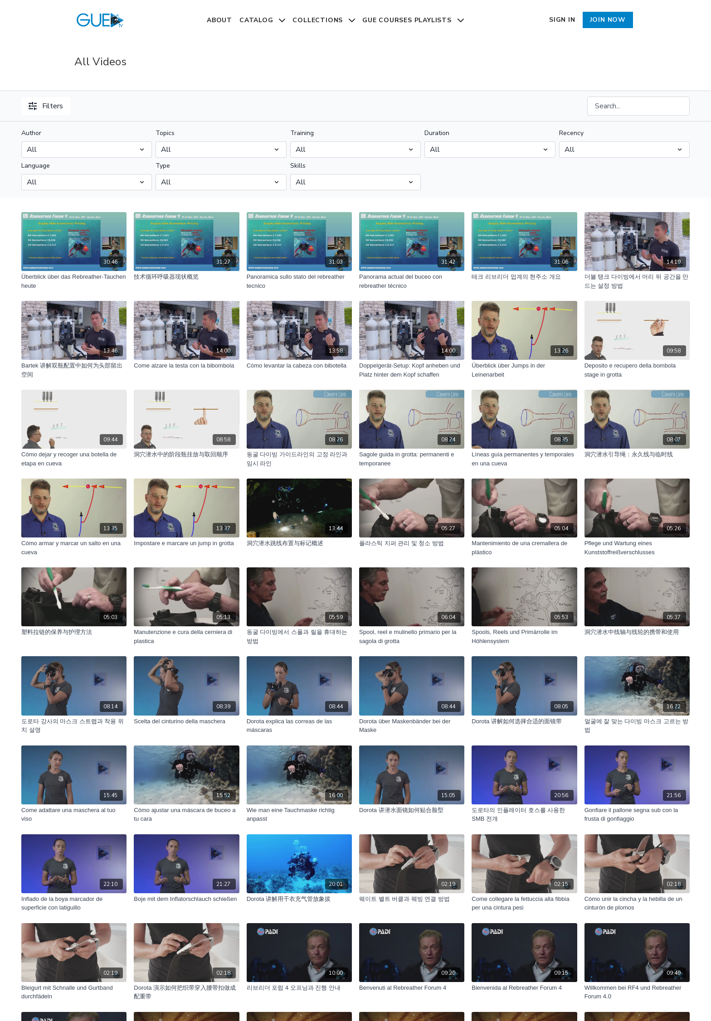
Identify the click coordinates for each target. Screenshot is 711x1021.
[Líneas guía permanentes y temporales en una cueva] (524, 459)
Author (31, 133)
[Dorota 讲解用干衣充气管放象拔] (299, 899)
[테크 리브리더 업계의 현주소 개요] (524, 276)
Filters (46, 106)
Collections (323, 20)
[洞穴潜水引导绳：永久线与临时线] (637, 454)
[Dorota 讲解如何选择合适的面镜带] (524, 721)
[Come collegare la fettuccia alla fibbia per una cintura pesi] (524, 903)
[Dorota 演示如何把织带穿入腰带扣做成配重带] (186, 992)
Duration (436, 133)
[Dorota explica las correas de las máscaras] (299, 726)
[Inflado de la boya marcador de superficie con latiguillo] (74, 903)
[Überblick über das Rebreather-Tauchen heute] (74, 281)
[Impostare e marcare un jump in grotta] (186, 543)
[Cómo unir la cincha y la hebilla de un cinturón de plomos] (637, 903)
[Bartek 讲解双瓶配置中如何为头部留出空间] (74, 370)
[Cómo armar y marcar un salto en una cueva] (74, 547)
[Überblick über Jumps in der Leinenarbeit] (524, 370)
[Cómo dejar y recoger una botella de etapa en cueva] (74, 459)
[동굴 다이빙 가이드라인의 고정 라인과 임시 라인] (299, 459)
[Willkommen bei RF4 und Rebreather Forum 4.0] (637, 992)
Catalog (262, 20)
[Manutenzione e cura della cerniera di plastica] (186, 636)
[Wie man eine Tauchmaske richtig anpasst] (299, 814)
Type (163, 165)
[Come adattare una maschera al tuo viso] (74, 814)
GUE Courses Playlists (413, 20)
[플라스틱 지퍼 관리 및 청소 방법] (411, 543)
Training (302, 133)
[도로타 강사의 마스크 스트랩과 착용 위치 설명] (74, 726)
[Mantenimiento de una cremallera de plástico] (524, 547)
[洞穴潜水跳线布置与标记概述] (299, 543)
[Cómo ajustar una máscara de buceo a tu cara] (186, 814)
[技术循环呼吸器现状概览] (186, 276)
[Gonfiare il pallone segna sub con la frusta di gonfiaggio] (637, 814)
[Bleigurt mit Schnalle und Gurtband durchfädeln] (74, 992)
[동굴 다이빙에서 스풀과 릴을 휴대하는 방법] (299, 636)
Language (35, 165)
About (219, 20)
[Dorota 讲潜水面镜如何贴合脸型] (411, 810)
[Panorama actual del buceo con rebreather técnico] (411, 281)
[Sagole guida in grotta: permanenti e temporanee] (411, 459)
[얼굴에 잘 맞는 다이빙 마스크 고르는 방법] (637, 726)
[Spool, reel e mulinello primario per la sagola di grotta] (411, 636)
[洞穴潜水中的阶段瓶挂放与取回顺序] (186, 454)
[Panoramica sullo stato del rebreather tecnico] (299, 281)
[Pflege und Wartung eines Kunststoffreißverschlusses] (637, 547)
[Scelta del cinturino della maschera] (186, 721)
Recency (571, 133)
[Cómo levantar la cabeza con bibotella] (299, 365)
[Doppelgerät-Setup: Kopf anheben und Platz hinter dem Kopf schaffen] (411, 370)
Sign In (562, 19)
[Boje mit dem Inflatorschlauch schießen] (186, 899)
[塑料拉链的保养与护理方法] (74, 632)
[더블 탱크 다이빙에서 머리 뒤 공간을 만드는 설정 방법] (637, 281)
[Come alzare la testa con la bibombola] (186, 365)
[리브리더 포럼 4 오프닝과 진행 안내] (299, 987)
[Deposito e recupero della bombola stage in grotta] (637, 370)
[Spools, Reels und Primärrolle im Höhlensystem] (524, 636)
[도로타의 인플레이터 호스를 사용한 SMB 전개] (524, 814)
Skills (298, 165)
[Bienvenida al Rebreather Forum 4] (524, 987)
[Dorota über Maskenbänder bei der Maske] (411, 726)
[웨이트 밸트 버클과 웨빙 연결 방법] (411, 899)
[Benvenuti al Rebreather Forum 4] (411, 987)
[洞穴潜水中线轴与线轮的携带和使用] (637, 632)
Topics (165, 133)
